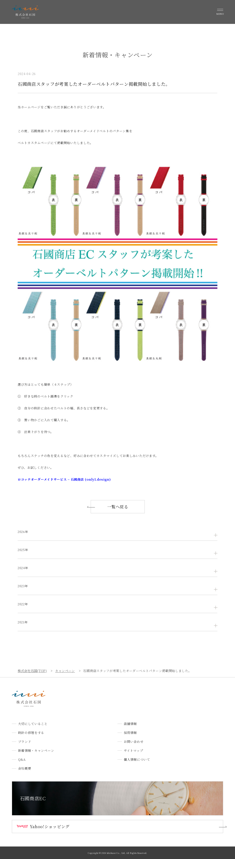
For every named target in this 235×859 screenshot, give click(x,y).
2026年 (23, 531)
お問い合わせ (133, 741)
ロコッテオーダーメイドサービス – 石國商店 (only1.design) (64, 479)
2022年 (23, 604)
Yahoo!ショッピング (49, 826)
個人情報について (137, 759)
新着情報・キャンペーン (36, 750)
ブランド (24, 741)
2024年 (23, 568)
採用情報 (130, 732)
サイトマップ (133, 750)
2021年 (23, 622)
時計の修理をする (31, 732)
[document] (117, 293)
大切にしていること (33, 723)
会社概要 (24, 768)
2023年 (23, 586)
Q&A (22, 759)
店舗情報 (130, 723)
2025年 (23, 549)
